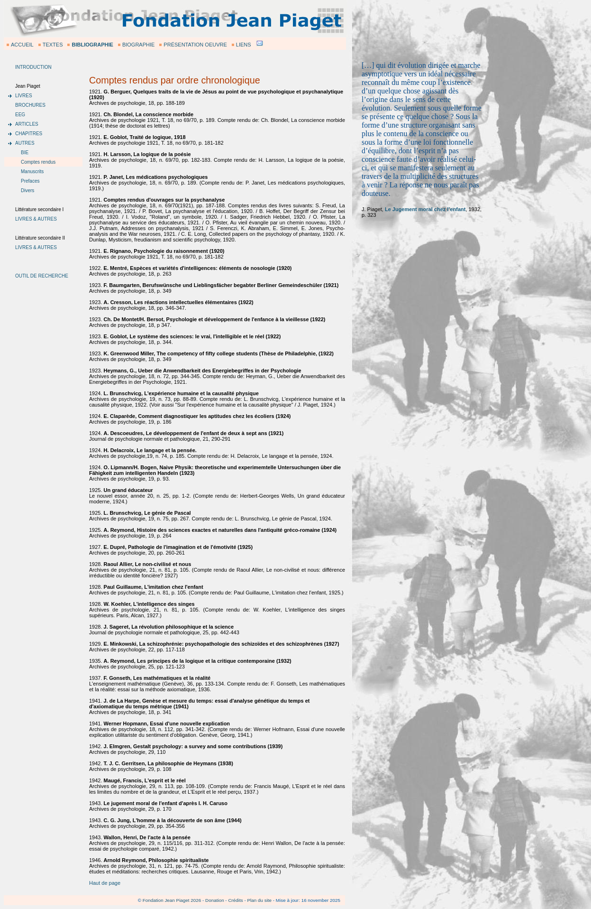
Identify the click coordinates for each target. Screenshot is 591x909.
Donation (214, 900)
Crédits (235, 900)
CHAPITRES (28, 133)
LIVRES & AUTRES (36, 219)
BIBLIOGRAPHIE (92, 44)
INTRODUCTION (33, 67)
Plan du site (259, 900)
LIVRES (23, 95)
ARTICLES (26, 124)
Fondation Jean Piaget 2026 (172, 900)
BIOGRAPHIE (138, 44)
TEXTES (53, 44)
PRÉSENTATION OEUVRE (195, 44)
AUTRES (25, 143)
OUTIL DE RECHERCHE (41, 275)
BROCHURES (30, 105)
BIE (24, 152)
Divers (27, 190)
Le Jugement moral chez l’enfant (425, 209)
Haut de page (104, 883)
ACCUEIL (22, 44)
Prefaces (30, 181)
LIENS (243, 44)
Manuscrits (32, 171)
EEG (20, 114)
